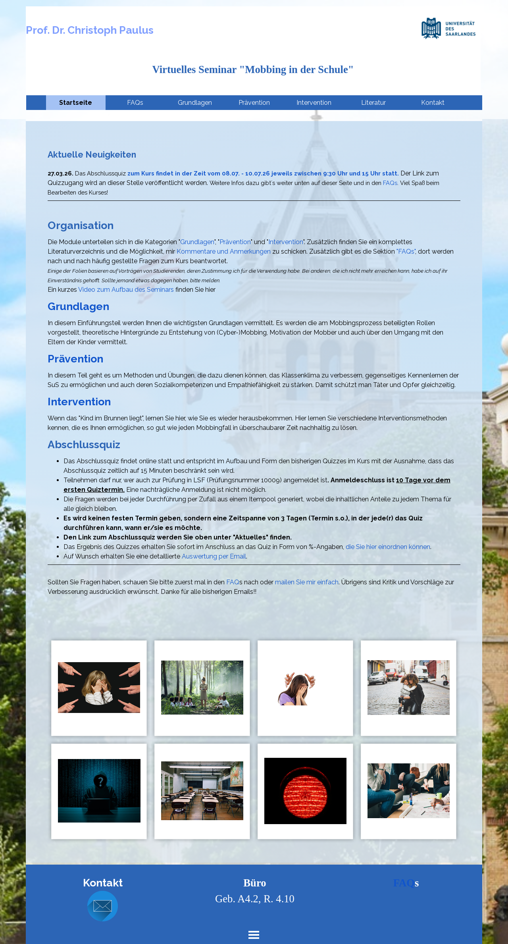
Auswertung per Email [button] (214, 556)
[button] (102, 907)
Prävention (254, 102)
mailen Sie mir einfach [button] (307, 582)
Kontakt (432, 102)
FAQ (232, 582)
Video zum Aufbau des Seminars (126, 289)
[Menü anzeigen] (253, 934)
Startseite (75, 102)
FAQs (135, 102)
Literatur (373, 102)
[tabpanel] (254, 372)
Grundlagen (195, 102)
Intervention (313, 102)
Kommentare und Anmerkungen (224, 251)
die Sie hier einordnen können (388, 547)
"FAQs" (405, 251)
